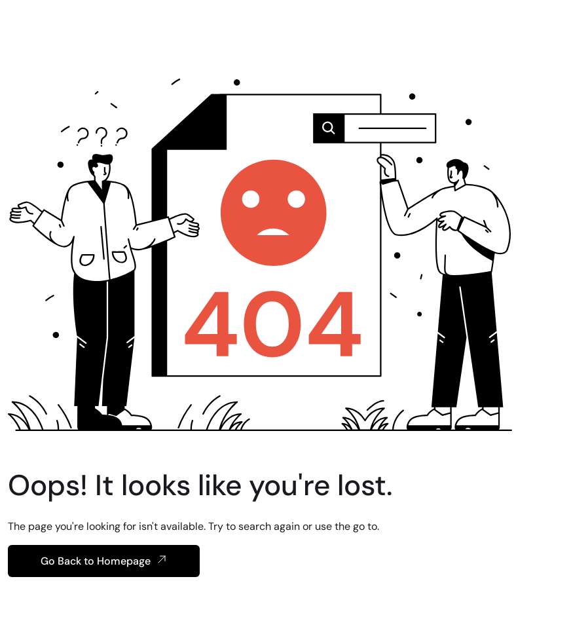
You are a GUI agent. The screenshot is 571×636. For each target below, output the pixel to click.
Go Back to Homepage (104, 561)
